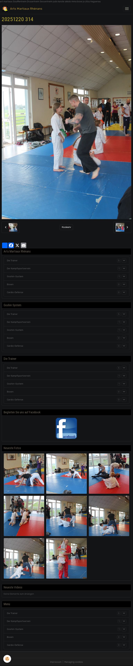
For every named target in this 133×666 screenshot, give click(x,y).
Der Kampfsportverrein (18, 268)
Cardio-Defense (15, 292)
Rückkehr (66, 227)
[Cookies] (7, 659)
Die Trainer (12, 260)
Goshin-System (15, 276)
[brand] (22, 9)
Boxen (10, 284)
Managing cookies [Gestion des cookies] (73, 662)
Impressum (55, 662)
